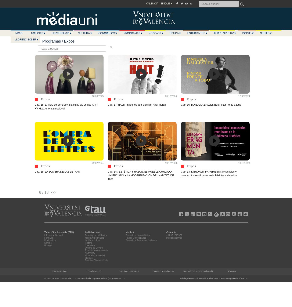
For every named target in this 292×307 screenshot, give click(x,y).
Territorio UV (225, 33)
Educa (175, 33)
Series (266, 33)
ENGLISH (166, 3)
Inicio (19, 33)
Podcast (156, 33)
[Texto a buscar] (219, 4)
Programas (133, 33)
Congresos (108, 33)
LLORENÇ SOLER (27, 39)
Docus (248, 33)
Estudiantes (197, 33)
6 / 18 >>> (48, 192)
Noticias (38, 33)
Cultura (85, 33)
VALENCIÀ (152, 3)
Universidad (62, 33)
